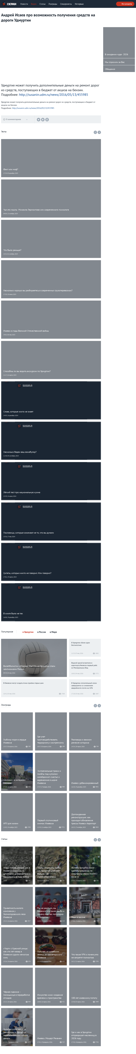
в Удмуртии (28, 632)
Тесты (3, 132)
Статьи (42, 4)
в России (41, 632)
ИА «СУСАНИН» (9, 4)
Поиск (112, 4)
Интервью (79, 4)
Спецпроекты (66, 4)
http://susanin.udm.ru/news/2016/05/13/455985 (53, 95)
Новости (24, 4)
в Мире (53, 632)
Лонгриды (52, 4)
